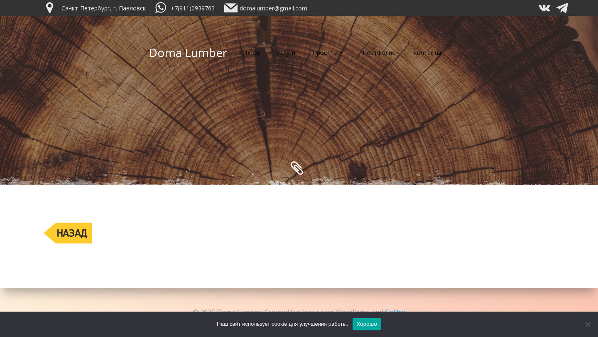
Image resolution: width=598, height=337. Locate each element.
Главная (247, 53)
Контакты (427, 53)
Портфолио (379, 53)
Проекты (329, 53)
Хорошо (367, 324)
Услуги (286, 53)
